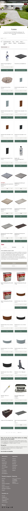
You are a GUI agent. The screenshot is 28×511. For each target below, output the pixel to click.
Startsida (2, 38)
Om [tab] (23, 247)
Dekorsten (3, 478)
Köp (7, 70)
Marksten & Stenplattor (6, 483)
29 (19, 432)
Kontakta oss (4, 458)
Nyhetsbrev (14, 460)
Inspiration (14, 458)
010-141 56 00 (4, 502)
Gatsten (3, 480)
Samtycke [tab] (5, 247)
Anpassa (14, 265)
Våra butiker (4, 465)
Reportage (14, 463)
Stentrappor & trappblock (6, 488)
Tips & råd (14, 468)
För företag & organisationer (4, 471)
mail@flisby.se (4, 500)
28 (18, 432)
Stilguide (13, 470)
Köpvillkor (3, 460)
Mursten (3, 485)
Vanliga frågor (4, 463)
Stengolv (3, 490)
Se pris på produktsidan (20, 70)
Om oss (3, 468)
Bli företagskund (4, 473)
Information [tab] (14, 247)
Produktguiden (14, 465)
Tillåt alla (14, 263)
